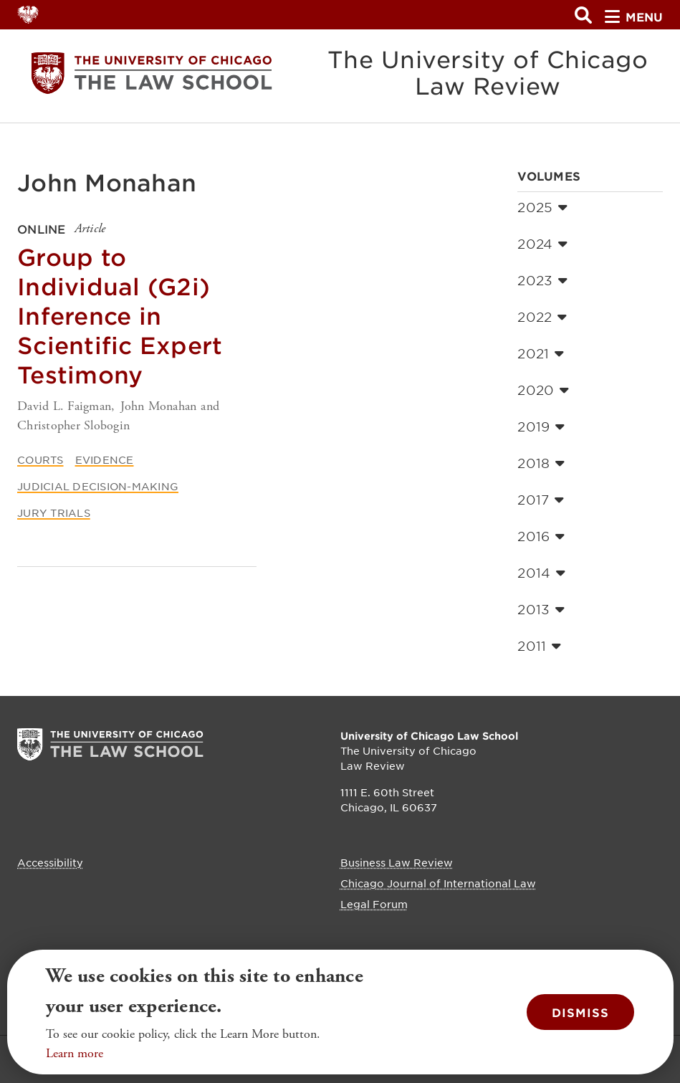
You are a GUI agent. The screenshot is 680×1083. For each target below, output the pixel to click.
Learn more (74, 1053)
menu (634, 16)
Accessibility (50, 862)
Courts (40, 459)
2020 (543, 390)
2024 (542, 244)
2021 (540, 353)
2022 (542, 317)
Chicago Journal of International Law (438, 883)
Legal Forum (374, 903)
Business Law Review (396, 862)
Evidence (104, 459)
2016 (541, 536)
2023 (542, 280)
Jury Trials (53, 512)
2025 (542, 207)
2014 (541, 573)
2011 (539, 646)
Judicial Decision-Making (97, 486)
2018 (541, 463)
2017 (540, 499)
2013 (541, 609)
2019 (541, 426)
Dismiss (580, 1012)
